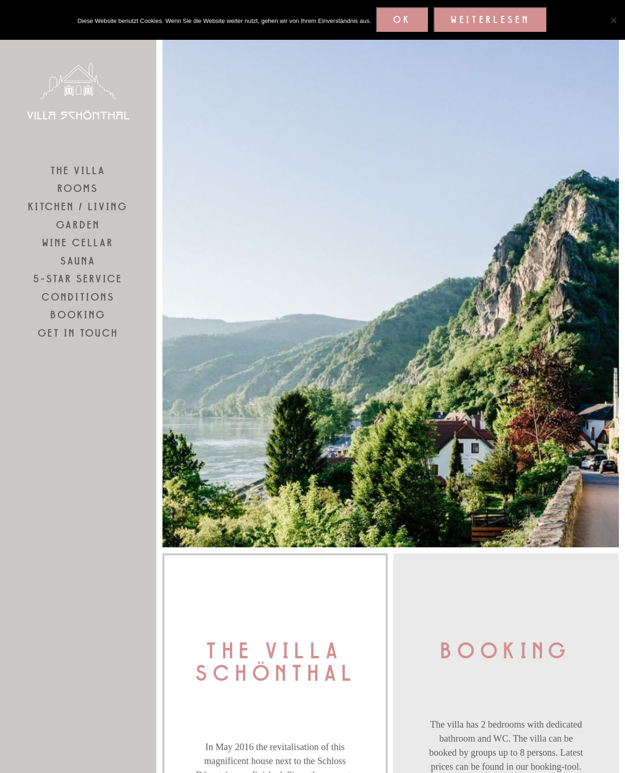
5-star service (78, 279)
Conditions (78, 297)
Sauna (78, 261)
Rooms (78, 189)
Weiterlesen (490, 20)
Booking (78, 315)
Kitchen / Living (78, 207)
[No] (613, 20)
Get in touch (78, 333)
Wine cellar (78, 243)
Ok (402, 20)
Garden (78, 225)
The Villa (78, 171)
